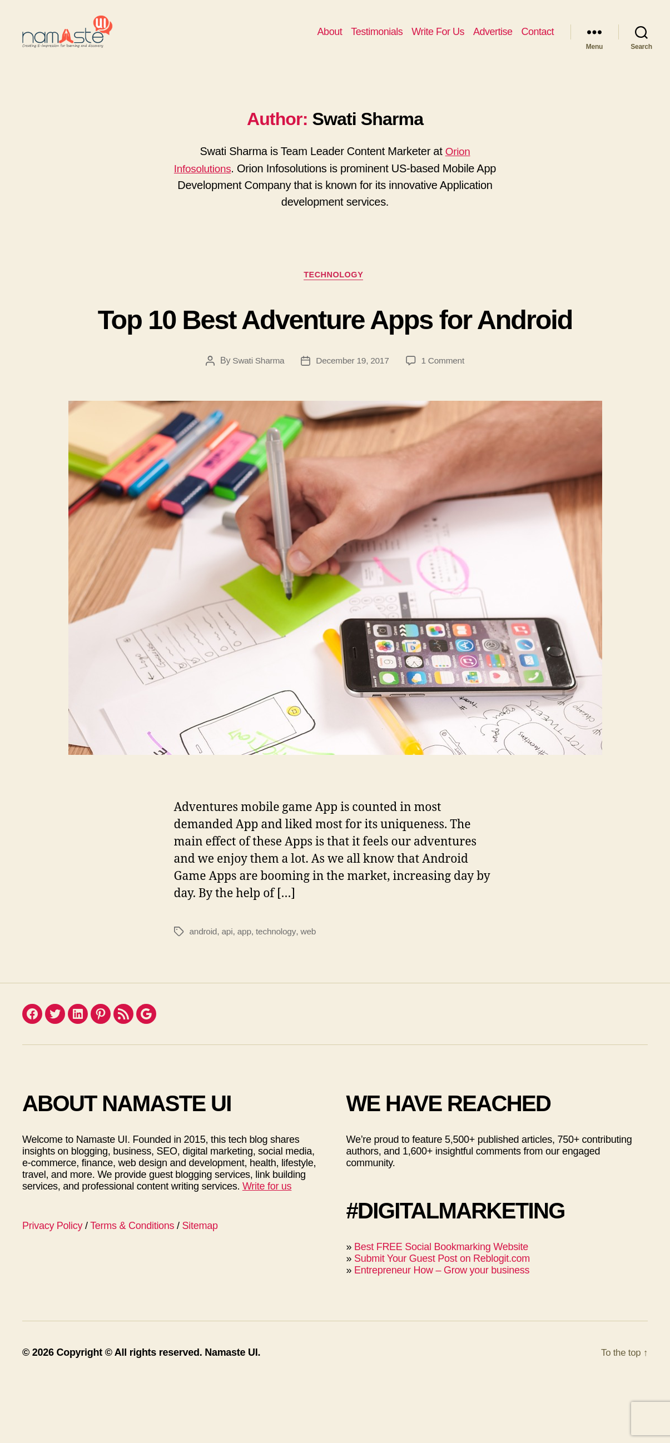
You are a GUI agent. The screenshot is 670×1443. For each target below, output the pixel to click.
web (311, 990)
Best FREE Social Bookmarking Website (441, 1305)
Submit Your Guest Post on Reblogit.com (442, 1317)
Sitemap (200, 1284)
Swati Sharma (256, 419)
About (330, 40)
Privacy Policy (52, 1284)
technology (278, 990)
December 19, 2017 (352, 419)
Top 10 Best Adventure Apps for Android (335, 355)
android (204, 990)
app (246, 990)
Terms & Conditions (132, 1284)
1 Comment (445, 419)
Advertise (493, 40)
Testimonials (377, 40)
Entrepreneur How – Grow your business (441, 1329)
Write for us (266, 1245)
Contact (537, 40)
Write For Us (437, 40)
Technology (335, 292)
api (228, 990)
